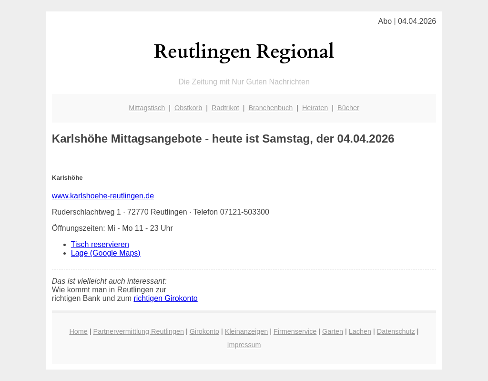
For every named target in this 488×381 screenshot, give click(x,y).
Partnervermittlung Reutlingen (138, 331)
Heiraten (315, 108)
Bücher (348, 108)
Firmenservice (295, 331)
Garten (332, 331)
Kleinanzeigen (246, 331)
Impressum (244, 345)
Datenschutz (396, 331)
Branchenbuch (270, 108)
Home (78, 331)
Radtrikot (225, 108)
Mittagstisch (147, 108)
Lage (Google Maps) (106, 253)
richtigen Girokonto (165, 298)
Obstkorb (188, 108)
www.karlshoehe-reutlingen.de (103, 196)
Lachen (360, 331)
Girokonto (204, 331)
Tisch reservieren (100, 244)
